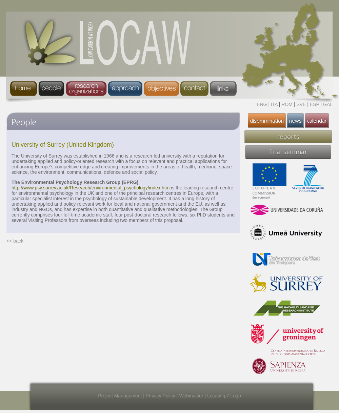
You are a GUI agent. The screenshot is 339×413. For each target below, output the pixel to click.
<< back (14, 241)
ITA (274, 104)
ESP (314, 104)
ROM (287, 104)
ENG (262, 104)
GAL (328, 104)
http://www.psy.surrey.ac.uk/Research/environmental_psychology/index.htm (91, 187)
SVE (301, 104)
